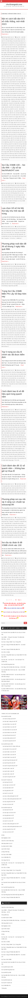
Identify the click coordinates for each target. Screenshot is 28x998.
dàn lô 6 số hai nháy (14, 151)
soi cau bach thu (10, 332)
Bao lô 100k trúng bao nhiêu (15, 411)
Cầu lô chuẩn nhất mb (18, 76)
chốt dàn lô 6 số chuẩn (10, 95)
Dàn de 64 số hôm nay (9, 276)
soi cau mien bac (9, 336)
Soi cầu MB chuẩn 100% (7, 744)
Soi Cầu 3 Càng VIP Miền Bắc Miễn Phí (10, 649)
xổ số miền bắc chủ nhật (9, 230)
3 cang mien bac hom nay (11, 525)
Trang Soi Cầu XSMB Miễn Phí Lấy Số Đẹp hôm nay (14, 294)
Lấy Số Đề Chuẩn (5, 849)
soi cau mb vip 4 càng (17, 537)
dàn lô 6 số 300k (15, 120)
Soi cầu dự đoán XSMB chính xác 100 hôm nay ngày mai (13, 196)
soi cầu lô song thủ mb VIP (9, 776)
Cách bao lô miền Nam (9, 429)
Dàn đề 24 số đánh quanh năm (8, 491)
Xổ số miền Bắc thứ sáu (17, 236)
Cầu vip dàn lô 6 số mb (15, 93)
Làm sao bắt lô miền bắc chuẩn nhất (17, 157)
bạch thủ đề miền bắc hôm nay (8, 560)
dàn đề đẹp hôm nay (17, 277)
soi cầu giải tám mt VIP (8, 790)
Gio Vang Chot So (5, 860)
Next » (19, 600)
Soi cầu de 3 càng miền (13, 334)
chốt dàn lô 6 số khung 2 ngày (13, 97)
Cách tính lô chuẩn (17, 446)
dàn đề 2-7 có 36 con (19, 490)
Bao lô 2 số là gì (15, 413)
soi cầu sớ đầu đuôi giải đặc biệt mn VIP (12, 826)
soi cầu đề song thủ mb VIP (9, 740)
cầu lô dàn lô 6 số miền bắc (7, 89)
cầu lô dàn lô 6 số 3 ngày (17, 77)
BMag (5, 996)
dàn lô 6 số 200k (13, 118)
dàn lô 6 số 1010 (20, 114)
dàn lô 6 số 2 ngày (13, 116)
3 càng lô (11, 521)
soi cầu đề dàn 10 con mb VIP (10, 729)
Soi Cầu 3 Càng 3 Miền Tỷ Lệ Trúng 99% (11, 641)
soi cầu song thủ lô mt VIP (9, 801)
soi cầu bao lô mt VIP (8, 782)
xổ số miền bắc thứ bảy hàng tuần (15, 234)
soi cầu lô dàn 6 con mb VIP (9, 754)
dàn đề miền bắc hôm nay (12, 279)
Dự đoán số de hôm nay (11, 568)
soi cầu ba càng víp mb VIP (9, 718)
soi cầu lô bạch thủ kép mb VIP (10, 760)
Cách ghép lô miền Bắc (15, 62)
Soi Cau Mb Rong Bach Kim (7, 664)
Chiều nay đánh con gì (15, 562)
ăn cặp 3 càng (16, 531)
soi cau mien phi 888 (19, 336)
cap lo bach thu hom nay (14, 70)
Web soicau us (5, 346)
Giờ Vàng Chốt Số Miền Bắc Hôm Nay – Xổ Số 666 (13, 667)
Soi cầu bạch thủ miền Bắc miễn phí (14, 376)
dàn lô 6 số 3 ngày (5, 120)
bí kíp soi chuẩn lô (19, 43)
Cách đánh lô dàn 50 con (17, 60)
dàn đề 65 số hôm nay (20, 276)
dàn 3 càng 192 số (16, 319)
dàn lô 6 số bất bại (17, 134)
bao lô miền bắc (9, 423)
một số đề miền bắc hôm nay (13, 281)
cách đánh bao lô (9, 431)
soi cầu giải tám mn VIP (8, 815)
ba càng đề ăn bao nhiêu (18, 533)
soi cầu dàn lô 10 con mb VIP (10, 749)
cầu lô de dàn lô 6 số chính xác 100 (16, 91)
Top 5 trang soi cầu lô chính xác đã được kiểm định (13, 354)
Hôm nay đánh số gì (16, 577)
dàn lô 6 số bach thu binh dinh (11, 126)
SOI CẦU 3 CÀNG (5, 652)
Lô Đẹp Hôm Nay (5, 851)
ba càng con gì (8, 533)
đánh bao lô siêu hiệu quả (10, 454)
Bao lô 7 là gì (15, 419)
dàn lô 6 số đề (7, 145)
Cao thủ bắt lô (4, 70)
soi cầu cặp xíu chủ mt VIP (9, 785)
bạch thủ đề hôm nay (21, 558)
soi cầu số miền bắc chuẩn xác (14, 608)
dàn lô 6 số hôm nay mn (20, 153)
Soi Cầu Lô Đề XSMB (6, 854)
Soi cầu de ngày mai (18, 195)
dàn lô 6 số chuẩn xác (16, 140)
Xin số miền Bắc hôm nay (7, 595)
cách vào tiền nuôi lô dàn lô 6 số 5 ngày (16, 68)
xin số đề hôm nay (10, 593)
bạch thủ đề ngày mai (6, 315)
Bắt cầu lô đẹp (20, 560)
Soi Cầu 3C (6, 330)
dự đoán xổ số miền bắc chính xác (12, 189)
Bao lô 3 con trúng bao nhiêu (15, 417)
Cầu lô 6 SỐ (9, 76)
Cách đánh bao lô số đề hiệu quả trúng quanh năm (13, 394)
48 (16, 600)
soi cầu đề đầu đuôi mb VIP (9, 738)
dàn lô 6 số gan (19, 149)
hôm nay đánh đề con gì (19, 573)
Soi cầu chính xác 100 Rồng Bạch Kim (10, 193)
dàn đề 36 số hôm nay (16, 270)
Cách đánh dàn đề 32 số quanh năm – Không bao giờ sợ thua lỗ (13, 468)
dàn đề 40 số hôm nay (13, 272)
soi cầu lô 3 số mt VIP (8, 793)
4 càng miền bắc (8, 531)
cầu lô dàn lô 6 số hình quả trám (11, 83)
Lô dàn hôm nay (5, 159)
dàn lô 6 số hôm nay (9, 153)
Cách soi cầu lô (20, 317)
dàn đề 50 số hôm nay (11, 274)
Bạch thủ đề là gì (9, 313)
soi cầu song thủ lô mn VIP (9, 829)
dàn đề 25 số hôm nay (14, 268)
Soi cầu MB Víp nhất (6, 716)
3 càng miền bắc (7, 523)
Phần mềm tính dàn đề (19, 493)
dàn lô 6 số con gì (14, 142)
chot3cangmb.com (14, 4)
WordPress (24, 996)
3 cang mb (16, 521)
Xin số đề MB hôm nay (20, 593)
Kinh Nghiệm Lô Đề (5, 838)
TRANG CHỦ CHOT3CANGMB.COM (10, 713)
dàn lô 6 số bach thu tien (14, 132)
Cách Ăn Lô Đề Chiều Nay (7, 840)
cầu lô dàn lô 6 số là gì (20, 87)
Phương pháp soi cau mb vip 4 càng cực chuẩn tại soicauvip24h (13, 502)
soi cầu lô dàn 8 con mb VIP (9, 757)
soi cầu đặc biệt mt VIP (8, 787)
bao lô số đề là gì (13, 427)
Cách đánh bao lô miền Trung (11, 433)
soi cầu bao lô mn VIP (8, 809)
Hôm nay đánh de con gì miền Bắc (9, 575)
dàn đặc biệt (11, 490)
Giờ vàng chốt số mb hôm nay (15, 571)
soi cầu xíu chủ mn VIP (8, 832)
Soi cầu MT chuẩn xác (6, 779)
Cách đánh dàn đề (20, 264)
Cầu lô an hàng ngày (6, 319)
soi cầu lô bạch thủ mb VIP (9, 762)
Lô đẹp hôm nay (7, 327)
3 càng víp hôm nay (11, 529)
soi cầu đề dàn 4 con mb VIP (9, 724)
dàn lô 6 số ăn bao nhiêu (11, 124)
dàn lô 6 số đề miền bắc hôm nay (18, 147)
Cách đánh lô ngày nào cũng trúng (15, 444)
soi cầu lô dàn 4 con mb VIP (9, 751)
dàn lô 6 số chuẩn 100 (16, 138)
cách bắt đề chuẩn (16, 315)
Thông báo (4, 988)
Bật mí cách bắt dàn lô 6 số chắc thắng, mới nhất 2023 (13, 21)
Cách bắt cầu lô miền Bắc (11, 46)
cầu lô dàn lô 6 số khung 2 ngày (16, 85)
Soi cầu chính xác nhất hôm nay (9, 581)
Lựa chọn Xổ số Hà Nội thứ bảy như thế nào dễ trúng (13, 211)
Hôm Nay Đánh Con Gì (8, 37)
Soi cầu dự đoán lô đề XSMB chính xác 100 (14, 583)
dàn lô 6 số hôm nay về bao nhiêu (9, 155)
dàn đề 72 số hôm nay (6, 277)
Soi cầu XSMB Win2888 (9, 202)
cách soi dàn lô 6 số (17, 64)
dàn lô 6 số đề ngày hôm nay (8, 149)
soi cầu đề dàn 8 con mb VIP (9, 732)
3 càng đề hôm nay (19, 519)
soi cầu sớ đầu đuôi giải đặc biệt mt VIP (12, 798)
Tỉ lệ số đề (16, 460)
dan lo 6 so (6, 112)
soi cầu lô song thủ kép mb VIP (10, 765)
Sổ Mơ (2, 835)
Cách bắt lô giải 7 (14, 50)
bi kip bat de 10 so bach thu (8, 43)
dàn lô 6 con (7, 109)
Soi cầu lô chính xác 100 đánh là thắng (13, 198)
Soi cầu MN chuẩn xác (6, 807)
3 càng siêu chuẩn (18, 527)
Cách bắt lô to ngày (8, 56)
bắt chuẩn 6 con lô (12, 39)
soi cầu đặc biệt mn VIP (8, 818)
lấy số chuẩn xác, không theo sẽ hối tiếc (14, 612)
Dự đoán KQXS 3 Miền (6, 846)
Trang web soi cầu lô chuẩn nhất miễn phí (16, 344)
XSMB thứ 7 (19, 238)
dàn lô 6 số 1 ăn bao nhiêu (16, 112)
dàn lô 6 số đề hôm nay (16, 145)
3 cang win (18, 529)
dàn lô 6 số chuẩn (5, 138)
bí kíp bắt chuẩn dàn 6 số (19, 41)
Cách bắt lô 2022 (14, 48)
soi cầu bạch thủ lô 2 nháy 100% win (11, 746)
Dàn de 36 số (7, 270)
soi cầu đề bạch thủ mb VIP (9, 735)
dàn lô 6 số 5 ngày (8, 122)
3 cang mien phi (21, 525)
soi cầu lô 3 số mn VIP (8, 821)
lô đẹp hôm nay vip (21, 191)
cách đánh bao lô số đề (10, 436)
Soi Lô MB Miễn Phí (6, 857)
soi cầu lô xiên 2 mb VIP (8, 768)
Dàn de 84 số (10, 493)
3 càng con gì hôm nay (9, 519)
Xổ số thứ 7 (13, 238)
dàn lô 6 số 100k (12, 114)
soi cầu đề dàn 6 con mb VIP (9, 727)
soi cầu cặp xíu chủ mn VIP (9, 812)
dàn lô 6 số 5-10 (18, 122)
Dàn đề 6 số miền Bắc (14, 103)
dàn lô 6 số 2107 (21, 118)
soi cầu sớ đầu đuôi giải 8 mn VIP (11, 823)
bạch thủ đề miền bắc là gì (19, 313)
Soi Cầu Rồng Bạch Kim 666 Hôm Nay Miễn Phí (12, 894)
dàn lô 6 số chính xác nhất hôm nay (17, 136)
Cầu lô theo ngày (5, 93)
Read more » (5, 34)
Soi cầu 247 (14, 327)
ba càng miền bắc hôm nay (10, 311)
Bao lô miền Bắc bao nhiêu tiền (12, 425)
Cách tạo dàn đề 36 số (17, 488)
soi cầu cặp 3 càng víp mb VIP (10, 721)
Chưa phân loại (5, 914)
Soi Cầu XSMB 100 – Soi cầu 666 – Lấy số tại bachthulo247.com (13, 168)
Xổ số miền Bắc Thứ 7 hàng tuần (12, 232)
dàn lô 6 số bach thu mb (13, 130)
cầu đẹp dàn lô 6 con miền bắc (11, 74)
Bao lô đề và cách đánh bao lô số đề (15, 421)
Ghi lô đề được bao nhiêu (11, 458)
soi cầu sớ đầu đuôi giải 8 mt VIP (10, 796)
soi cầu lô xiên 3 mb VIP (8, 771)
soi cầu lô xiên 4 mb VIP (8, 774)
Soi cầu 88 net (13, 330)
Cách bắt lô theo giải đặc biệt (13, 52)
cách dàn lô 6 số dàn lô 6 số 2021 (14, 58)
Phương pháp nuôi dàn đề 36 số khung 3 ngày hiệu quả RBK (14, 246)
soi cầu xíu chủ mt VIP (8, 804)
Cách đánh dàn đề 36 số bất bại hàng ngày (11, 266)
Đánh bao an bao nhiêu (12, 452)
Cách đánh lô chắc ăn (9, 442)
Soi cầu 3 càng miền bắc (9, 329)
